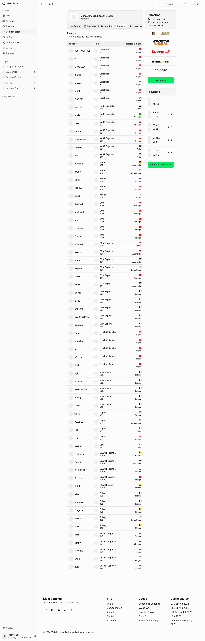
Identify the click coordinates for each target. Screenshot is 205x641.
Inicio (50, 4)
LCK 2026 (176, 616)
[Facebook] (71, 610)
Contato (111, 616)
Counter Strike (146, 612)
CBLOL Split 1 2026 (181, 612)
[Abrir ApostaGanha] (160, 42)
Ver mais (161, 80)
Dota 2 (142, 616)
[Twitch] (65, 610)
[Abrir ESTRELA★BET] (160, 61)
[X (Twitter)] (52, 610)
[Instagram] (46, 610)
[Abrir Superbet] (160, 51)
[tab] (75, 26)
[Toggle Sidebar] (38, 320)
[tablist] (105, 26)
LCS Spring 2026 (180, 603)
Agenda (111, 612)
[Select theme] (198, 4)
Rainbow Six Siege (149, 620)
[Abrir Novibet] (160, 70)
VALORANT (145, 608)
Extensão (112, 620)
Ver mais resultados (160, 164)
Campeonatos (114, 608)
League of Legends (149, 603)
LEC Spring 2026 (180, 608)
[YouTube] (59, 610)
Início (110, 603)
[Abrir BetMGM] (160, 33)
